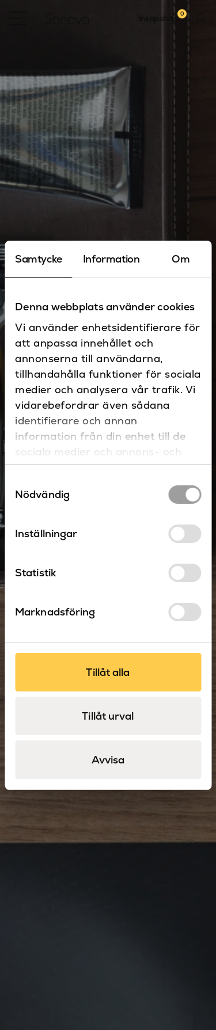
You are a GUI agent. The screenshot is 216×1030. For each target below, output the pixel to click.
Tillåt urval (108, 716)
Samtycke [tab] (38, 258)
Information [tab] (111, 258)
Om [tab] (181, 258)
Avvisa (108, 759)
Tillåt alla (108, 672)
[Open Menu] (18, 18)
